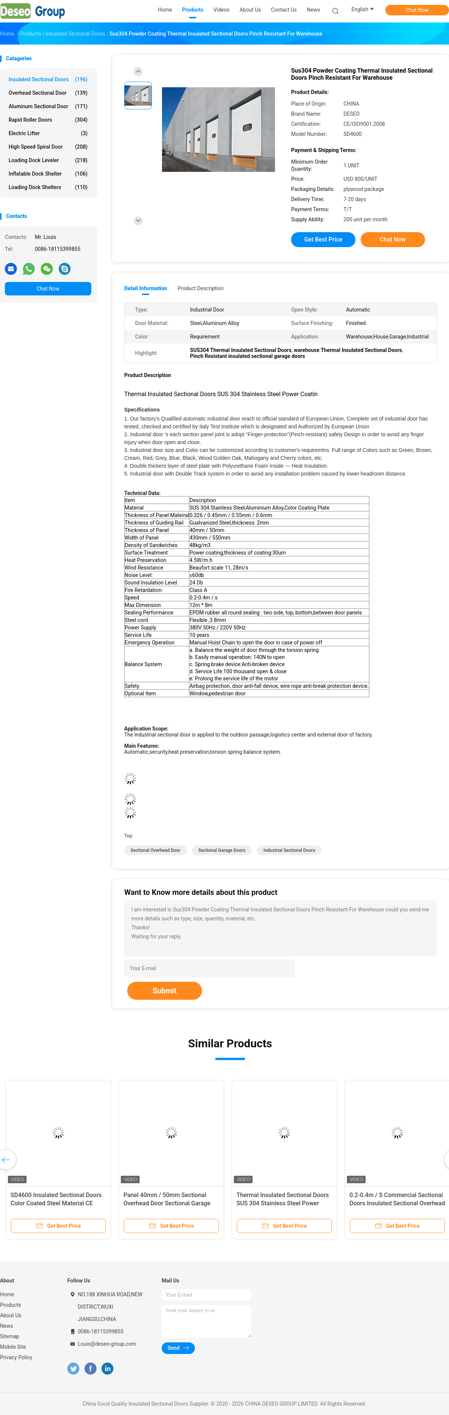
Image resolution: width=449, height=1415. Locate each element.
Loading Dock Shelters (48, 187)
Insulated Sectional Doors (48, 79)
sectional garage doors (221, 850)
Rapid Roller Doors (48, 120)
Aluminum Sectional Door (48, 106)
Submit (165, 990)
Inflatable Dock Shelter (48, 173)
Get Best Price (323, 239)
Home (7, 1294)
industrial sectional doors (289, 850)
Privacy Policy (16, 1357)
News (6, 1326)
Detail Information (145, 288)
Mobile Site (13, 1347)
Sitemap (9, 1336)
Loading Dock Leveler (48, 160)
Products (10, 1305)
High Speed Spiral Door (48, 147)
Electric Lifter (48, 133)
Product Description (200, 288)
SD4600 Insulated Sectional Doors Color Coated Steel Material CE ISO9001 (56, 1203)
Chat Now (417, 10)
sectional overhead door (155, 850)
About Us (10, 1315)
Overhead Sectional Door (48, 93)
